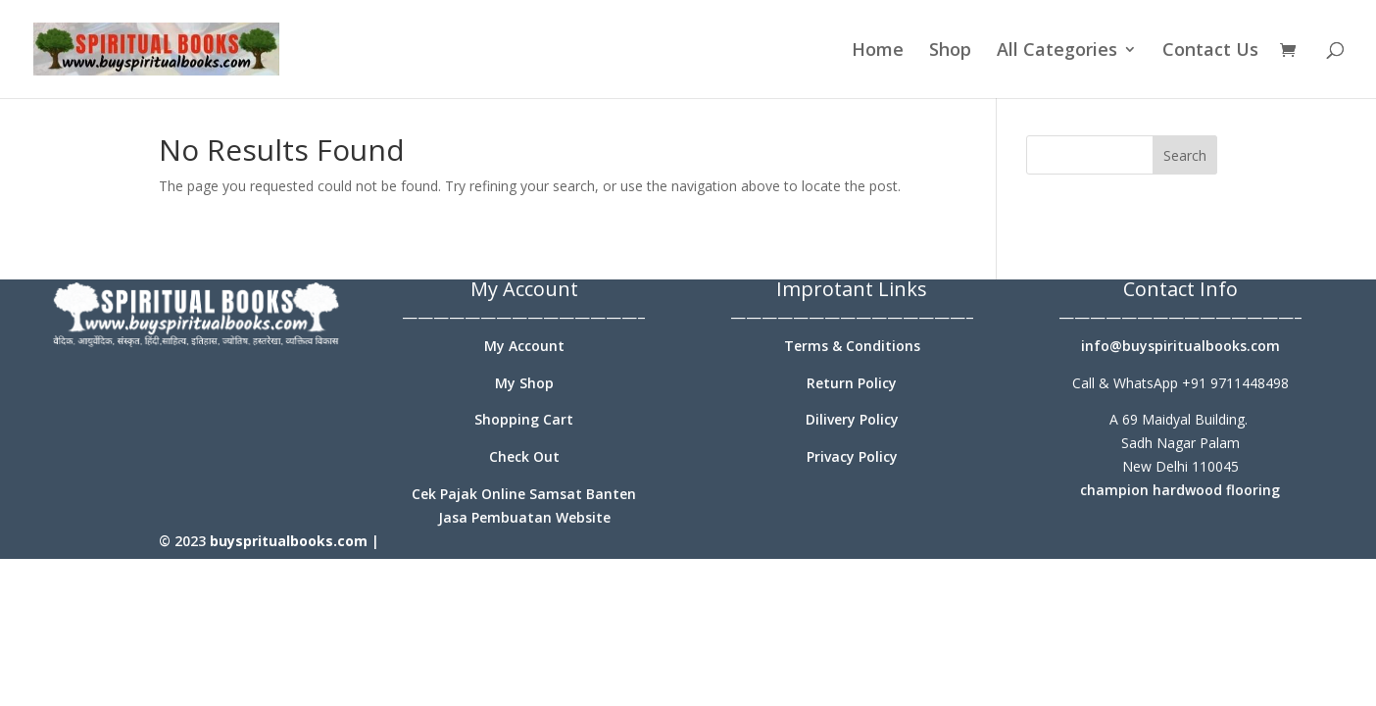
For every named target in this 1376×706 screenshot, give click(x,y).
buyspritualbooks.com (289, 540)
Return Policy (852, 383)
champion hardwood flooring (1180, 489)
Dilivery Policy (852, 419)
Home (878, 51)
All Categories (1057, 51)
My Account (524, 345)
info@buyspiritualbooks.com (1180, 345)
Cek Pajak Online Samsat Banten (524, 493)
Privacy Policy (852, 456)
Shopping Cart (523, 419)
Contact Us (1210, 51)
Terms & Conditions (852, 345)
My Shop (524, 383)
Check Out (524, 456)
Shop (950, 51)
